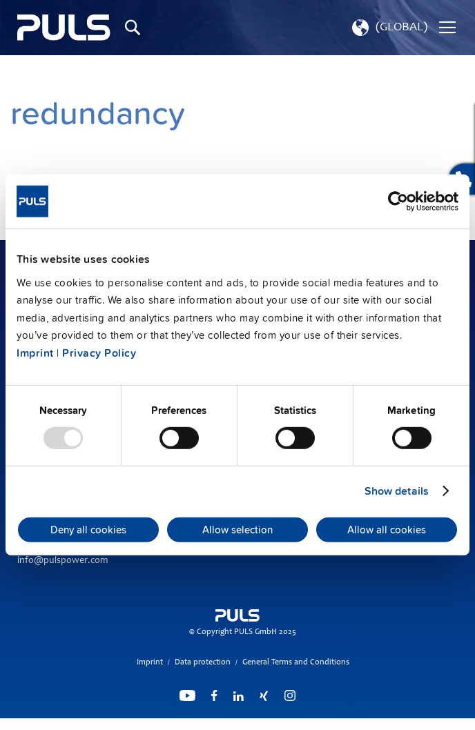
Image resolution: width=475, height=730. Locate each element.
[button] (388, 28)
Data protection (203, 662)
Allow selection (237, 530)
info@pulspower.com (62, 561)
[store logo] (63, 27)
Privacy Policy (99, 353)
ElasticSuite (291, 724)
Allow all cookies (386, 530)
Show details (397, 491)
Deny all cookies (88, 530)
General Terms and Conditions (295, 662)
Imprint (35, 353)
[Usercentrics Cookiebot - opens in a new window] (398, 201)
